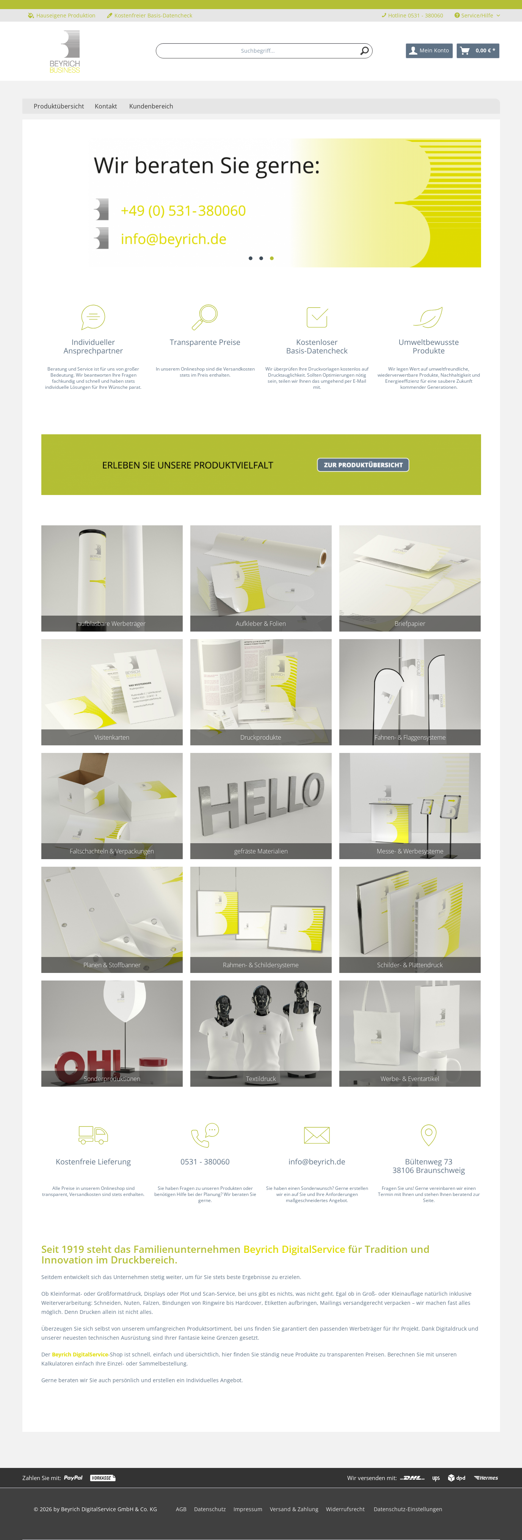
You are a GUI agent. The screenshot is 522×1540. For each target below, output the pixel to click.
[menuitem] (264, 50)
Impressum (248, 1509)
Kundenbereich (151, 106)
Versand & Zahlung (294, 1509)
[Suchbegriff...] (264, 50)
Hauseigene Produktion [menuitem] (62, 15)
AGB (181, 1509)
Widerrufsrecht (345, 1509)
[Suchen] (364, 51)
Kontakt (106, 106)
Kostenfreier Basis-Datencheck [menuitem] (149, 15)
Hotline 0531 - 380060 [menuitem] (412, 15)
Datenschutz (210, 1509)
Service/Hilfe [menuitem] (475, 15)
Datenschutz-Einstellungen (408, 1509)
